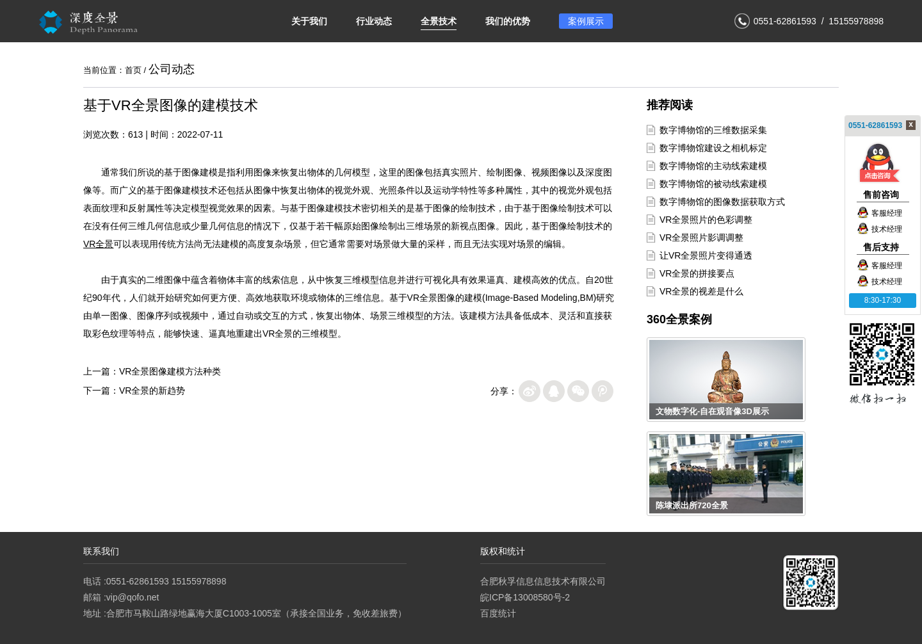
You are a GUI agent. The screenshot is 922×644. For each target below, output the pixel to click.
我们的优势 (507, 21)
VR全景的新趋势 (152, 390)
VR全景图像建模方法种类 (170, 371)
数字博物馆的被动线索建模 (713, 184)
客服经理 (879, 213)
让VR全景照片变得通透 (705, 255)
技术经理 (879, 229)
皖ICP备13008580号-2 (525, 597)
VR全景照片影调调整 (701, 237)
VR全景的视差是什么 (701, 291)
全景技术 (439, 21)
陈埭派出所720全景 (692, 505)
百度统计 (498, 613)
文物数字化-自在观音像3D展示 (712, 411)
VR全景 (98, 244)
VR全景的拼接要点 (696, 273)
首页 (133, 70)
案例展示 (586, 21)
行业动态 (374, 21)
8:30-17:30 (882, 300)
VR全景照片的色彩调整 (705, 219)
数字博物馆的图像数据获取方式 (722, 202)
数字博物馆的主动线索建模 (713, 166)
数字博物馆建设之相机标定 (713, 148)
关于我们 (309, 21)
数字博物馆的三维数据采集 (713, 130)
